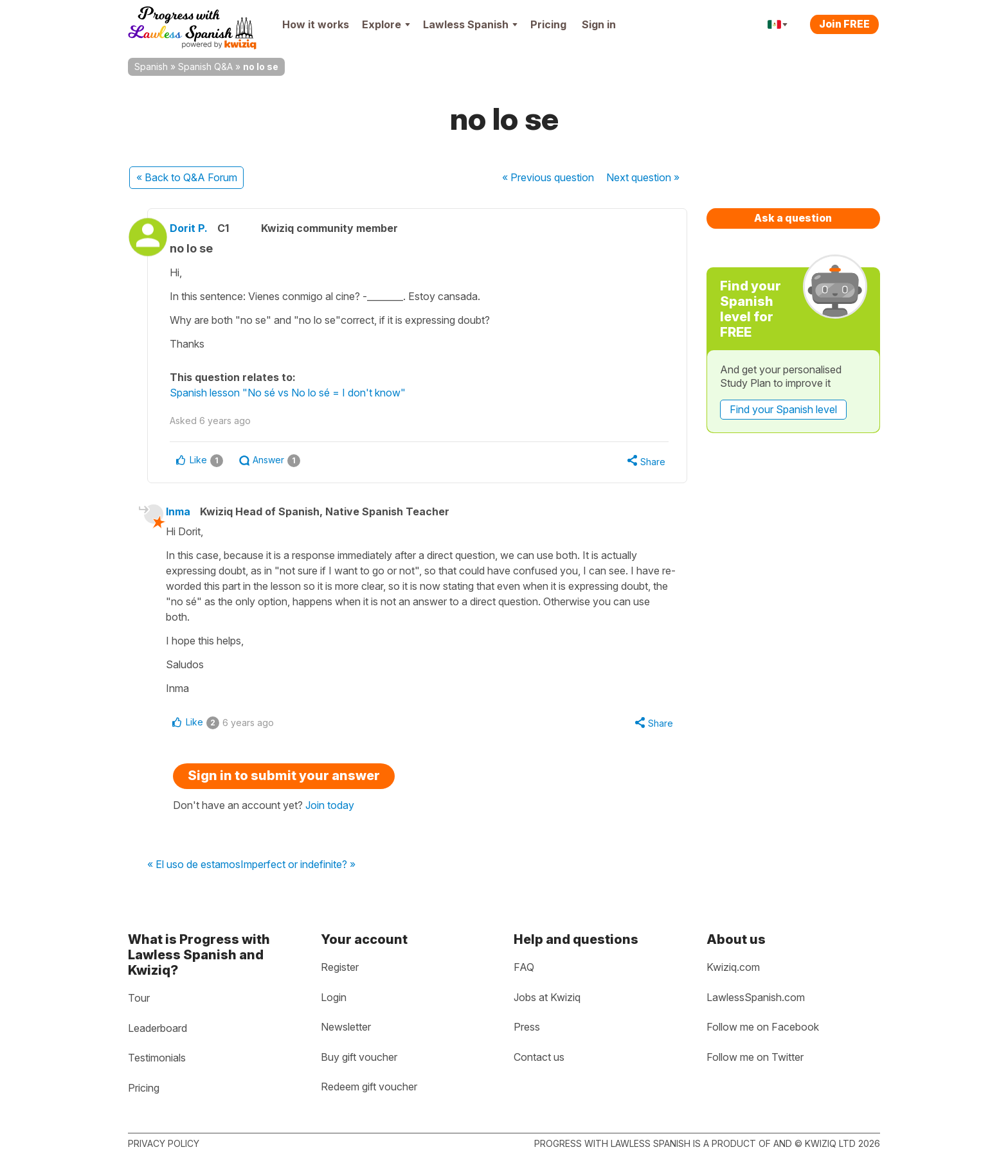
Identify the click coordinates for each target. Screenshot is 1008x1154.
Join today (329, 807)
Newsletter (346, 1027)
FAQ (524, 967)
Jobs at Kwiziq (547, 997)
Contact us (539, 1057)
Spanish (151, 66)
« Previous (548, 177)
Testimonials (157, 1058)
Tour (139, 997)
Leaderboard (157, 1028)
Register (340, 967)
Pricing (548, 24)
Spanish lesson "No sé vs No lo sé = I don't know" (298, 392)
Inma (186, 512)
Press (527, 1027)
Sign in (599, 24)
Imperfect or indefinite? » (298, 867)
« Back (186, 177)
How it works (315, 24)
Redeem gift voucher (369, 1087)
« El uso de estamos (193, 867)
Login (333, 997)
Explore (386, 24)
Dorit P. (199, 228)
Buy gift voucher (359, 1057)
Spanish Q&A (205, 66)
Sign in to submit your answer (284, 778)
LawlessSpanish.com (755, 997)
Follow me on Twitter (755, 1057)
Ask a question (793, 217)
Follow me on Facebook (762, 1027)
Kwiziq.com (733, 967)
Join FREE (844, 23)
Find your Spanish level (783, 409)
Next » (643, 177)
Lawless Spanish (470, 24)
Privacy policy (163, 1143)
